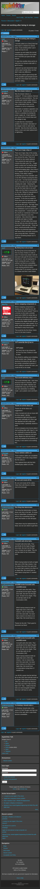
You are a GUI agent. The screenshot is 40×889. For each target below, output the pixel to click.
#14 (37, 635)
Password (5, 772)
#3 (38, 148)
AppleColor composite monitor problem (14, 798)
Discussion (10, 21)
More (36, 809)
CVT (3, 248)
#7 (38, 375)
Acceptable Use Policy (9, 855)
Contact (36, 17)
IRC (6, 741)
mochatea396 (7, 150)
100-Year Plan (29, 17)
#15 (37, 703)
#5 (38, 301)
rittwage (5, 453)
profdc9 (5, 91)
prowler (4, 832)
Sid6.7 (4, 838)
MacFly (4, 304)
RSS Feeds (6, 850)
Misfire (7, 747)
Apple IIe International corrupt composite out (14, 830)
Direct (14, 789)
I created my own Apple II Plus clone (14, 796)
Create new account (9, 777)
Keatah (4, 480)
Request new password (10, 779)
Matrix (7, 743)
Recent (14, 15)
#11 (37, 505)
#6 (38, 340)
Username (5, 768)
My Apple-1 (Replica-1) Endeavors (13, 803)
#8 (38, 403)
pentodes (4, 818)
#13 (37, 582)
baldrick (5, 638)
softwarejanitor (8, 508)
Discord (7, 745)
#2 (38, 88)
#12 (37, 539)
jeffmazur (5, 343)
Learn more (5, 753)
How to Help (20, 878)
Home (3, 15)
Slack (6, 749)
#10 (37, 478)
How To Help (19, 17)
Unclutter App (23, 789)
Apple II (18, 21)
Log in (3, 30)
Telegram (7, 751)
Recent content (7, 760)
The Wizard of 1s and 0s (9, 825)
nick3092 (5, 541)
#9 (38, 450)
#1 (38, 36)
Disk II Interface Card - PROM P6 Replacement (17, 800)
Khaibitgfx (5, 827)
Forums (8, 15)
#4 (38, 245)
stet (3, 39)
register (9, 30)
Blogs (5, 846)
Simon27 (4, 823)
